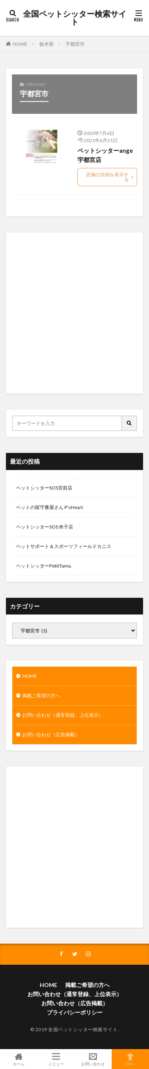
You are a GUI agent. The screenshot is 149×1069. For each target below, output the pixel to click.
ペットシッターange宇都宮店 (105, 155)
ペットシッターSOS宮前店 (44, 488)
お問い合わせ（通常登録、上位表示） (62, 715)
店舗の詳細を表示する (107, 177)
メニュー (56, 1059)
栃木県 (46, 44)
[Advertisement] (74, 313)
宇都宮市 (75, 44)
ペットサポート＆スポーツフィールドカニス (63, 546)
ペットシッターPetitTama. (44, 566)
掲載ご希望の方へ (41, 695)
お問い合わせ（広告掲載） (50, 734)
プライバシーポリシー (75, 1012)
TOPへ (130, 1059)
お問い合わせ (93, 1059)
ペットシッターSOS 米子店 (44, 527)
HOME (20, 44)
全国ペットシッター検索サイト (74, 18)
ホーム (18, 1059)
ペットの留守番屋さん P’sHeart (49, 507)
